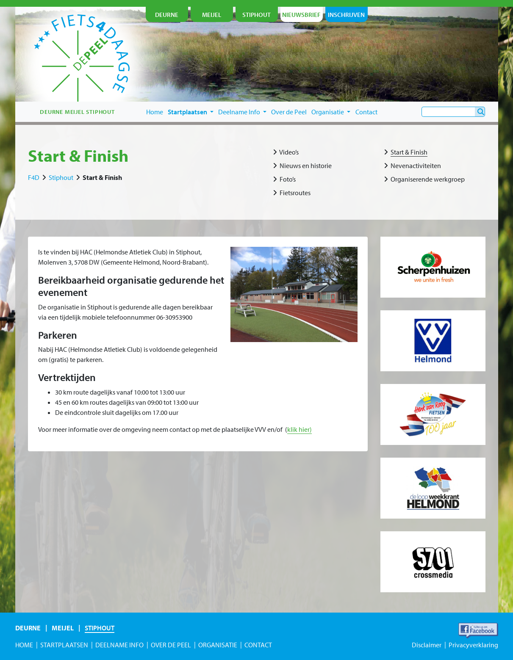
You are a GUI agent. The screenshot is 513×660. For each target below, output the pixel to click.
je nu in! (462, 75)
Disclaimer (426, 645)
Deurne (28, 628)
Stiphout (61, 177)
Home (154, 112)
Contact (366, 112)
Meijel (63, 628)
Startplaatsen (191, 112)
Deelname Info (242, 112)
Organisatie (330, 112)
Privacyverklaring (473, 645)
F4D (33, 177)
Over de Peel (289, 112)
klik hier (298, 429)
